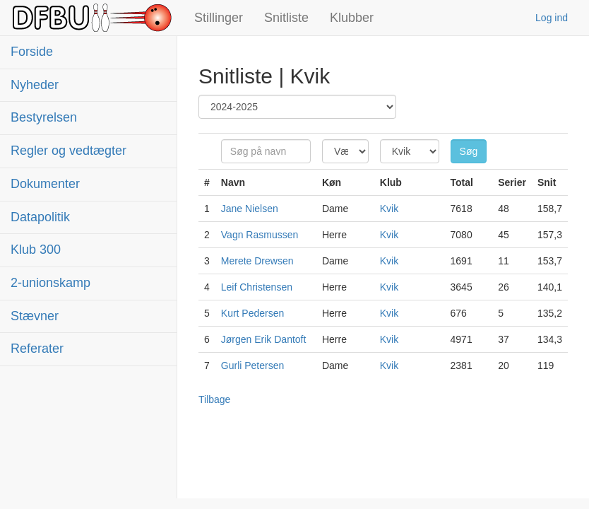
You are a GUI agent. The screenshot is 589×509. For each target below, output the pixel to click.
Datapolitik (40, 217)
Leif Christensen (256, 287)
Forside (32, 52)
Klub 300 (36, 249)
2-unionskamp (50, 283)
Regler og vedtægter (68, 151)
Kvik (389, 208)
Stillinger (218, 18)
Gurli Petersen (252, 365)
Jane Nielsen (249, 208)
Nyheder (35, 85)
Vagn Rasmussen (259, 234)
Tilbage (214, 399)
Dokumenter (45, 184)
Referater (37, 348)
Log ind (551, 17)
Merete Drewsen (257, 261)
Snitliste (286, 18)
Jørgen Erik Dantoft (264, 339)
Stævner (35, 316)
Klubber (352, 18)
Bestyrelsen (44, 117)
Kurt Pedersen (253, 313)
